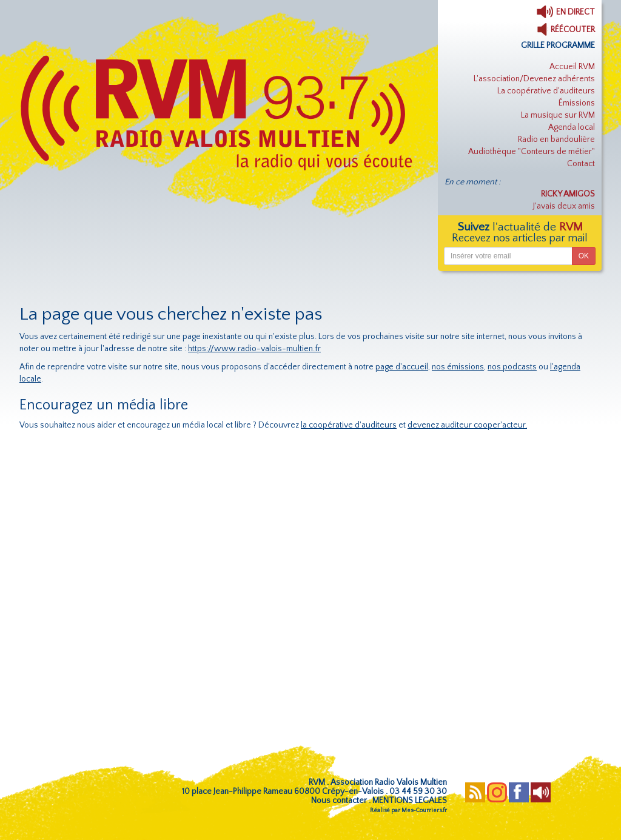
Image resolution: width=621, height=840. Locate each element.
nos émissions (458, 367)
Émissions (577, 103)
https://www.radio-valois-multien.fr (254, 349)
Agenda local (571, 127)
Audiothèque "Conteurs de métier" (531, 151)
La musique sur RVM (558, 115)
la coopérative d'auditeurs (349, 425)
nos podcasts (512, 367)
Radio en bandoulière (556, 139)
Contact (581, 164)
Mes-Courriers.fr (424, 810)
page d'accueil (401, 367)
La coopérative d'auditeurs (546, 91)
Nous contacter (339, 800)
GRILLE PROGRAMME (558, 45)
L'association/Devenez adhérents (534, 79)
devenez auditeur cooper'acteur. (467, 425)
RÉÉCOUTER (566, 30)
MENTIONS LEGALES (409, 800)
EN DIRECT (565, 12)
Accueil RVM (572, 67)
